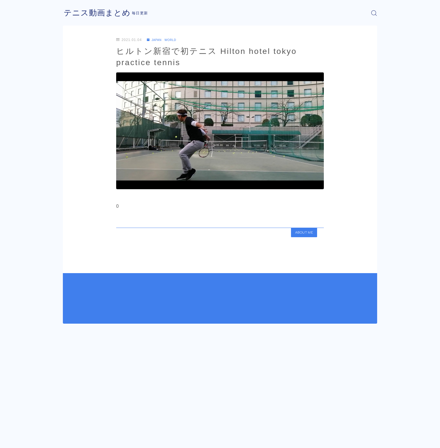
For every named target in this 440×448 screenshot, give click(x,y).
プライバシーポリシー (110, 440)
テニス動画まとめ (99, 13)
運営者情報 (72, 440)
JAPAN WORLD (164, 40)
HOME (69, 423)
